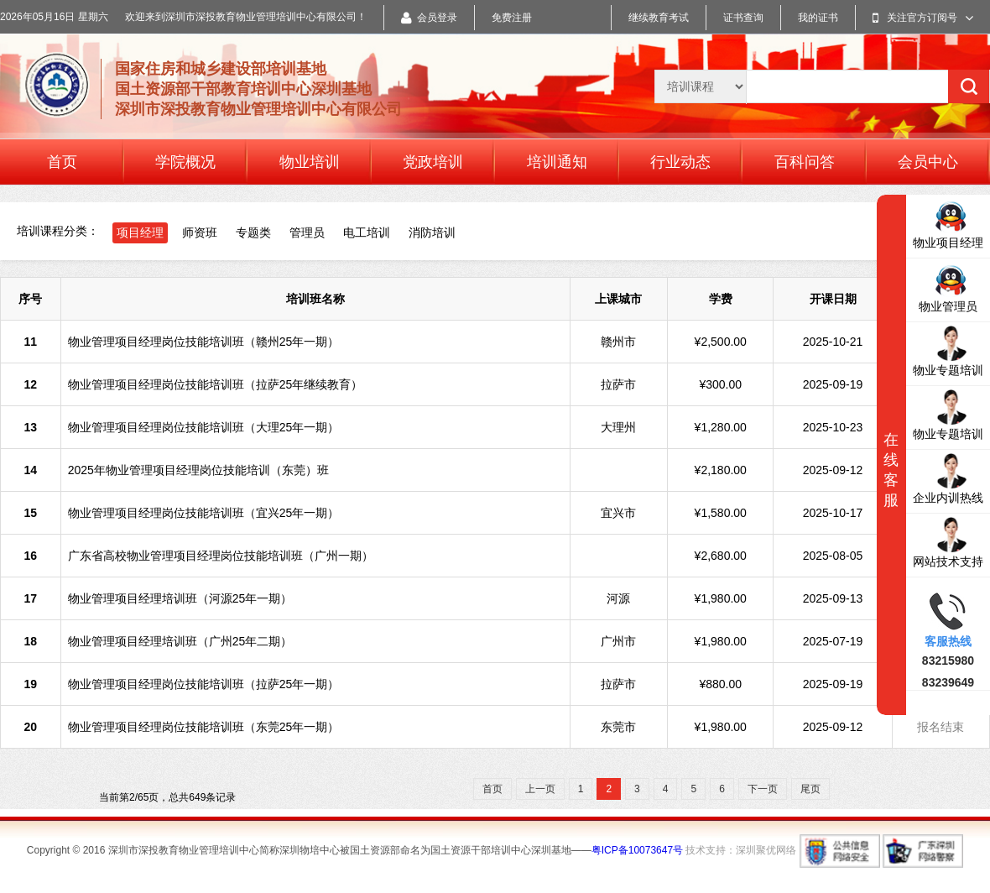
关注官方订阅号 (923, 18)
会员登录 (429, 18)
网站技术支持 (948, 541)
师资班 (199, 232)
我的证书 (818, 18)
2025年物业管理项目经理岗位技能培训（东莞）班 (198, 470)
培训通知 (557, 162)
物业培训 (309, 162)
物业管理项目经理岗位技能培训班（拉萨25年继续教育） (215, 384)
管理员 (307, 232)
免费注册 (512, 18)
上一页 (540, 789)
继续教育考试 (658, 18)
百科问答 (804, 162)
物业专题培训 (948, 350)
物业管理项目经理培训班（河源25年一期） (180, 598)
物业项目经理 (948, 222)
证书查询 (743, 18)
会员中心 (928, 162)
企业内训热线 (948, 478)
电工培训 (366, 232)
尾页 (810, 789)
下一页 (763, 789)
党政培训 (433, 162)
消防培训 (432, 232)
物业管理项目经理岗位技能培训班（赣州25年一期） (204, 341)
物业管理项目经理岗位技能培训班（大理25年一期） (204, 427)
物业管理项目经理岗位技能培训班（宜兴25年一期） (204, 513)
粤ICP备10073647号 (637, 850)
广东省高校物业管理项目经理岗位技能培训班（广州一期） (220, 555)
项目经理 (140, 232)
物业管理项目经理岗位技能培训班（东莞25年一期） (204, 727)
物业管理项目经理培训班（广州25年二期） (180, 641)
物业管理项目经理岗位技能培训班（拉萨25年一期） (204, 684)
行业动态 (680, 162)
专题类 (253, 232)
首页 (62, 162)
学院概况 (185, 162)
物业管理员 (948, 286)
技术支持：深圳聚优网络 (740, 850)
